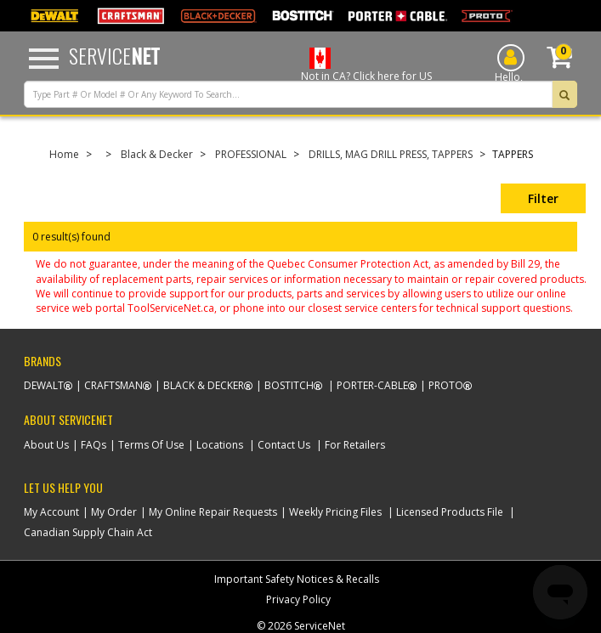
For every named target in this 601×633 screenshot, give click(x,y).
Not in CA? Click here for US (366, 76)
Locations (219, 445)
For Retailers (355, 445)
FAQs (93, 445)
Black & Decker (157, 154)
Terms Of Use (151, 445)
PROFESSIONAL (250, 154)
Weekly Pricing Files (335, 512)
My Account (51, 512)
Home (64, 154)
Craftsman (113, 385)
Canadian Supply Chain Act (88, 532)
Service (114, 55)
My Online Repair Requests (213, 512)
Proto (445, 385)
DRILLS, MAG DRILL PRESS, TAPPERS (391, 154)
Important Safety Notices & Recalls (296, 579)
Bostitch (289, 385)
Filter (543, 198)
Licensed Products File (449, 512)
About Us (46, 445)
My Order (114, 512)
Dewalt (44, 385)
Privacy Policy (298, 599)
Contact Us (284, 445)
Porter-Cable (372, 385)
